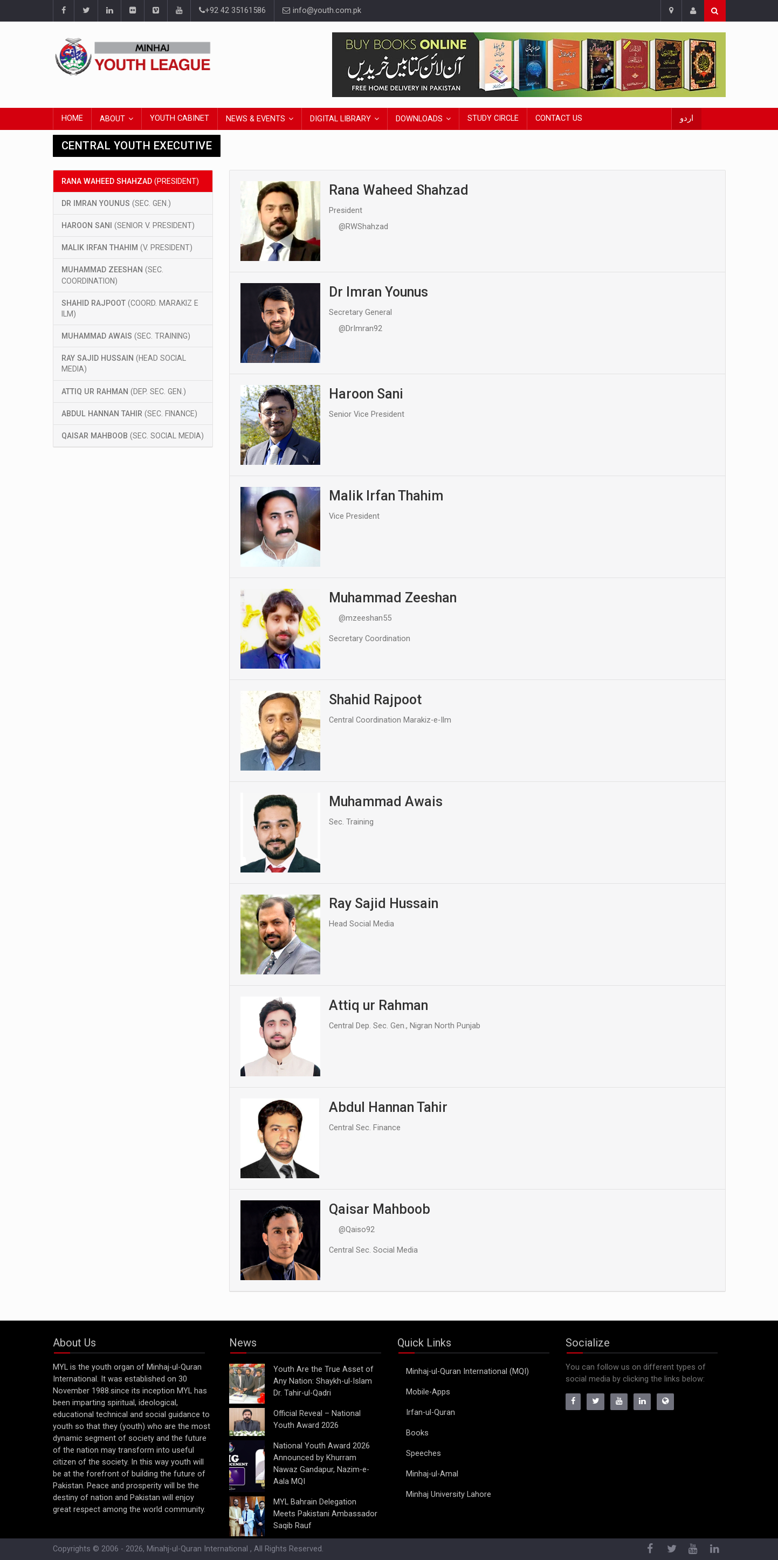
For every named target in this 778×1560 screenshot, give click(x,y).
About (112, 118)
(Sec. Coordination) (112, 275)
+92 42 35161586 (232, 10)
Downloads (419, 118)
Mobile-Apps (428, 1392)
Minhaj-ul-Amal (432, 1474)
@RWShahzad (363, 226)
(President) (130, 181)
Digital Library (340, 118)
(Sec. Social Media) (132, 435)
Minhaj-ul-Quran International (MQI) (467, 1371)
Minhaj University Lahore (448, 1494)
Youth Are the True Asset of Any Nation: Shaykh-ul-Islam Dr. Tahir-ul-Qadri (323, 1381)
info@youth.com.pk (322, 10)
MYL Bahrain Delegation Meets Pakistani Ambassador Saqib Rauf (325, 1513)
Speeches (423, 1453)
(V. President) (126, 247)
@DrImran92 (360, 328)
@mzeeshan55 (365, 618)
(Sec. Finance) (129, 413)
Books (417, 1433)
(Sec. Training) (125, 336)
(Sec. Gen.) (116, 203)
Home (72, 118)
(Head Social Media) (123, 363)
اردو (686, 118)
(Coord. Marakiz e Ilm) (129, 308)
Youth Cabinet (179, 118)
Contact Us (558, 118)
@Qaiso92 (357, 1229)
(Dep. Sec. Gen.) (123, 391)
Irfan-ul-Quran (430, 1412)
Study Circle (493, 118)
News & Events (255, 118)
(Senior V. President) (128, 225)
